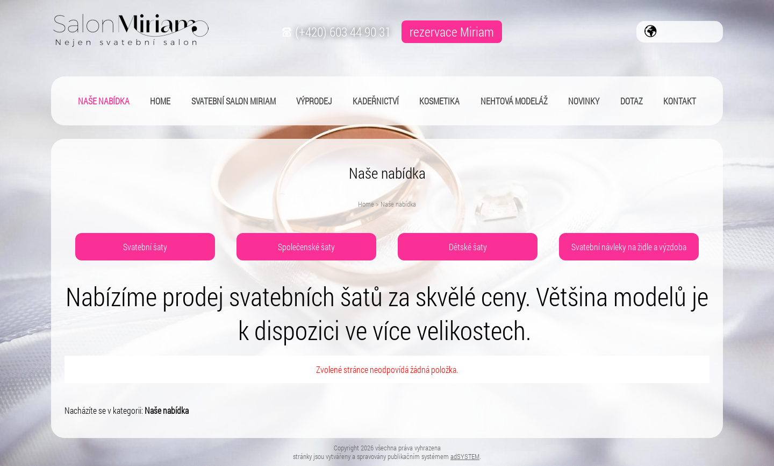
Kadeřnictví (376, 101)
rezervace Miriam (452, 31)
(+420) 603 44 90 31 (335, 31)
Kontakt (679, 101)
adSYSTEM (464, 456)
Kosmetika (439, 101)
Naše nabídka (104, 101)
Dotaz (631, 101)
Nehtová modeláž (514, 101)
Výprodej (314, 101)
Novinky (583, 101)
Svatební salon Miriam (233, 101)
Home (366, 204)
